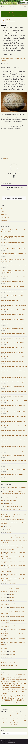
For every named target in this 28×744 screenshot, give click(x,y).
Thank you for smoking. (12, 660)
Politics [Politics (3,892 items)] (11, 687)
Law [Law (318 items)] (23, 681)
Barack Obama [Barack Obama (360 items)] (8, 674)
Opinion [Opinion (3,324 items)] (4, 687)
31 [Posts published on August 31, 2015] (21, 722)
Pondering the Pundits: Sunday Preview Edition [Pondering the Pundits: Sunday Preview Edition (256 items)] (16, 689)
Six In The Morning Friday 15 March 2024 (12, 295)
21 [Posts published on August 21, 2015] (10, 720)
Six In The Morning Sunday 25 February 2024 (13, 386)
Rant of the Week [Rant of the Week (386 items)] (11, 694)
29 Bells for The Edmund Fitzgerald (15, 506)
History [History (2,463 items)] (19, 681)
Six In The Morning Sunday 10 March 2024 (12, 319)
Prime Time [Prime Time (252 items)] (10, 691)
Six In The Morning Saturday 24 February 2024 (13, 391)
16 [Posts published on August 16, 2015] (17, 718)
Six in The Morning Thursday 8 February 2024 (13, 469)
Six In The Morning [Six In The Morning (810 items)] (6, 696)
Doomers (9, 529)
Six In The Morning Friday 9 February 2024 (12, 465)
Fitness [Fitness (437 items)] (17, 679)
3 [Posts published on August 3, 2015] (21, 713)
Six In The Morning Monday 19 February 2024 (13, 416)
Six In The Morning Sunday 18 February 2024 (13, 421)
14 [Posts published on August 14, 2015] (10, 718)
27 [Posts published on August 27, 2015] (6, 722)
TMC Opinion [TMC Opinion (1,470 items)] (8, 700)
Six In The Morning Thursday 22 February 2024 (14, 400)
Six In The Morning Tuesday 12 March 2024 (13, 309)
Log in (2, 211)
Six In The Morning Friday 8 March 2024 (12, 328)
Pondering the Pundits (10, 500)
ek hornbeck (4, 519)
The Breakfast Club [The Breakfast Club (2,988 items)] (9, 698)
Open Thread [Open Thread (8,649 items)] (14, 685)
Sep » (15, 724)
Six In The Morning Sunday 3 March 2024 (12, 352)
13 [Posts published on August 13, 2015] (6, 718)
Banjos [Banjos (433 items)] (2, 674)
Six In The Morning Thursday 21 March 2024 (13, 248)
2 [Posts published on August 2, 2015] (17, 713)
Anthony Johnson (15, 12)
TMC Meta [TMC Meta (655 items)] (20, 698)
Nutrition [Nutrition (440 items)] (15, 683)
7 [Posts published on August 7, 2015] (10, 716)
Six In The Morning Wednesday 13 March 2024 (14, 305)
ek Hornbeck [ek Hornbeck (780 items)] (15, 677)
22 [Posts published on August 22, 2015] (14, 720)
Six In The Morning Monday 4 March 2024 (12, 347)
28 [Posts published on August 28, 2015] (10, 722)
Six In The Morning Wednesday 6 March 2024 (13, 338)
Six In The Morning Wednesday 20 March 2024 (14, 266)
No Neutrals (9, 657)
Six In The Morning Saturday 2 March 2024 (12, 357)
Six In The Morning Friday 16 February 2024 (13, 430)
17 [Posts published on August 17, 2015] (21, 718)
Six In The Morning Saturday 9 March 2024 (12, 324)
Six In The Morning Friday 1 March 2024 (12, 361)
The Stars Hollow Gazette (7, 7)
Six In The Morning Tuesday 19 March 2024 (13, 277)
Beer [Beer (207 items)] (12, 674)
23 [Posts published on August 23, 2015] (17, 720)
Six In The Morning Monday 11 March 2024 (12, 314)
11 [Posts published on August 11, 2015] (25, 716)
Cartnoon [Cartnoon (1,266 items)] (19, 675)
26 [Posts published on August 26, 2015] (3, 722)
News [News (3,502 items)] (10, 683)
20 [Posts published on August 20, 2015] (6, 720)
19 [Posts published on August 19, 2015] (3, 720)
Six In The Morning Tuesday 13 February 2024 (13, 446)
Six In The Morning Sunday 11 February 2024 (13, 455)
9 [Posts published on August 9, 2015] (17, 716)
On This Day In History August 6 (13, 15)
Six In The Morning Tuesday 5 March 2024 (12, 342)
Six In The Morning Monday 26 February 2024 (13, 382)
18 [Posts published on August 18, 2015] (25, 718)
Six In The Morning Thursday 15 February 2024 (14, 435)
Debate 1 (7, 512)
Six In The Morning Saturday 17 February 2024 (13, 425)
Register (3, 208)
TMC (2, 500)
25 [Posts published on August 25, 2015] (25, 720)
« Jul (12, 724)
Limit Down (11, 594)
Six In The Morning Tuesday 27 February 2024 (13, 377)
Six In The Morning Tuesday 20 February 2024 (13, 411)
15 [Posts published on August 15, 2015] (14, 718)
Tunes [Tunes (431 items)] (7, 702)
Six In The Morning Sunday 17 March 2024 (12, 286)
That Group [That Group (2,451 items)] (20, 696)
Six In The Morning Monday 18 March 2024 (12, 281)
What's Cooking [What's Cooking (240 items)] (13, 702)
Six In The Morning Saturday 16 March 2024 (13, 291)
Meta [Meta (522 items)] (6, 683)
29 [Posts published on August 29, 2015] (14, 722)
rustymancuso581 (11, 21)
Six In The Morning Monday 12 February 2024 (13, 451)
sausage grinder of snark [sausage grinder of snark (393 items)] (20, 694)
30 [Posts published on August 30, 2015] (17, 722)
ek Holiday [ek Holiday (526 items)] (8, 677)
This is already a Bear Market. (15, 545)
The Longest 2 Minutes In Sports (16, 519)
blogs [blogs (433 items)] (15, 674)
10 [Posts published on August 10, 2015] (21, 716)
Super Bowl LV (8, 503)
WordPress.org (4, 220)
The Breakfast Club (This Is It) (13, 509)
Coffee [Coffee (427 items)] (24, 674)
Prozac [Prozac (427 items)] (13, 691)
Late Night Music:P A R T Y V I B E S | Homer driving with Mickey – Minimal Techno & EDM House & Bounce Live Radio (13, 493)
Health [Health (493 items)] (20, 679)
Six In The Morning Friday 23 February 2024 (13, 396)
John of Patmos (12, 651)
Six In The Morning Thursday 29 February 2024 (14, 366)
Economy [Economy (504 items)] (3, 677)
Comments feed (5, 217)
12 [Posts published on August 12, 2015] (3, 718)
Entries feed (4, 214)
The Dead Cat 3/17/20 (12, 583)
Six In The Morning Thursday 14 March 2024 (13, 300)
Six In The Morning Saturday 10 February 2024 (13, 460)
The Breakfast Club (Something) (14, 497)
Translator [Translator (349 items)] (3, 702)
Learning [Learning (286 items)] (3, 683)
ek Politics (5, 158)
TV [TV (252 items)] (9, 702)
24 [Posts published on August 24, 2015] (21, 720)
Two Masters (8, 526)
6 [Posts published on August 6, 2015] (6, 716)
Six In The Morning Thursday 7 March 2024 (12, 333)
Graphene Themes (11, 742)
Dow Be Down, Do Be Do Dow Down (17, 535)
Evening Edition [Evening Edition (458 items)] (11, 679)
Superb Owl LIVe (13, 665)
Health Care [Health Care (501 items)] (13, 681)
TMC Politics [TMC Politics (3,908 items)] (19, 700)
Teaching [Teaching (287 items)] (14, 696)
